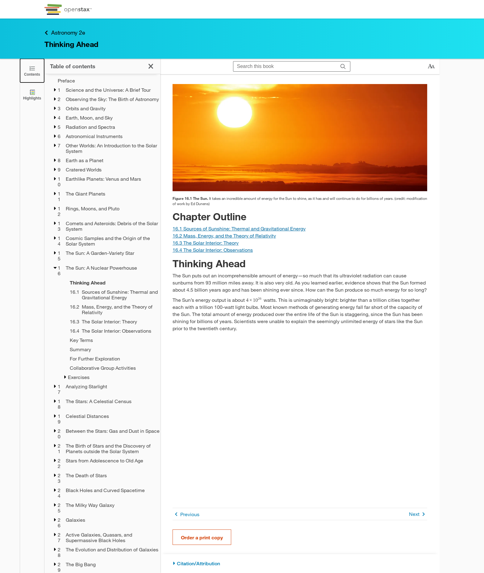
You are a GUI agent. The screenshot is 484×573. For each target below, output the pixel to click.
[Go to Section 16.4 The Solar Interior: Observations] (213, 250)
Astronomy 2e (64, 32)
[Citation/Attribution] (300, 563)
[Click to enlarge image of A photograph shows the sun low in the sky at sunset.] (300, 137)
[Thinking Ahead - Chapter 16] (111, 282)
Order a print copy (202, 537)
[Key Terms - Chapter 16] (111, 340)
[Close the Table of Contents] (32, 70)
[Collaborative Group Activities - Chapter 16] (111, 368)
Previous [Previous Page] (186, 514)
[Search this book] (284, 66)
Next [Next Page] (418, 514)
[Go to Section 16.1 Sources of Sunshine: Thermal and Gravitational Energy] (239, 228)
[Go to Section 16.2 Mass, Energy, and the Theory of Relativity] (224, 235)
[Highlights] (32, 94)
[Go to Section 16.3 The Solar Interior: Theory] (206, 243)
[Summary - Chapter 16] (111, 349)
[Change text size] (431, 66)
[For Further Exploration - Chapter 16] (111, 358)
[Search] (343, 66)
